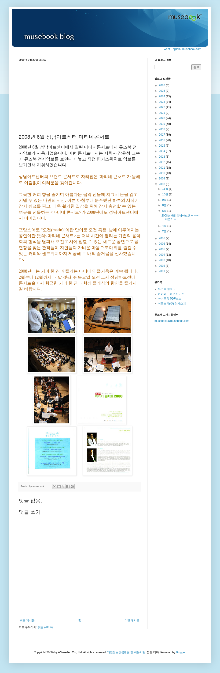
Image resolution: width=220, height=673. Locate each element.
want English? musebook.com (182, 49)
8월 (164, 205)
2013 (162, 156)
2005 (162, 249)
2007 (162, 238)
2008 (162, 184)
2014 (162, 151)
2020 (162, 118)
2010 (162, 173)
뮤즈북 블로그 (167, 289)
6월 (164, 211)
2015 (162, 145)
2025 (162, 90)
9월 (164, 200)
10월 (165, 194)
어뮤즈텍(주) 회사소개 (172, 303)
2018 (162, 129)
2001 (162, 271)
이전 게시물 (132, 620)
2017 (162, 134)
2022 (162, 107)
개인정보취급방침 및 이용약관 (126, 652)
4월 (164, 226)
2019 (162, 123)
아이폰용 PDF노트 (169, 298)
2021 (162, 112)
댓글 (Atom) (45, 627)
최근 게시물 (27, 620)
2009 (162, 178)
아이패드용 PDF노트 (171, 294)
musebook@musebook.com (171, 321)
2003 (162, 260)
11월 (165, 188)
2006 (162, 243)
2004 (162, 254)
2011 (162, 167)
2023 (162, 101)
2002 (162, 265)
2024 (162, 96)
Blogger (181, 652)
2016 (162, 140)
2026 (162, 85)
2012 (162, 162)
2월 (164, 231)
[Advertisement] (79, 97)
